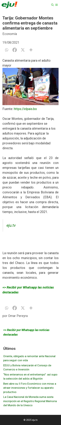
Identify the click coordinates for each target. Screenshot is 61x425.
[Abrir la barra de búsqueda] (52, 5)
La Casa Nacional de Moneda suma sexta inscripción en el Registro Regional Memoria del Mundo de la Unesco (30, 401)
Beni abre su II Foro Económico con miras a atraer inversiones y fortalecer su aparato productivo (29, 388)
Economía (9, 34)
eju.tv (11, 225)
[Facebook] (14, 50)
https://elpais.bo (25, 109)
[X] (23, 50)
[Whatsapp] (6, 50)
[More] (31, 50)
